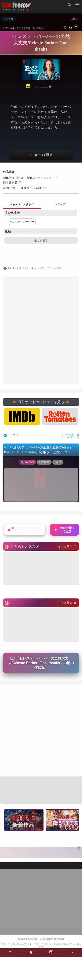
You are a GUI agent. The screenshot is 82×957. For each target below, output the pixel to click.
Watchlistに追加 (64, 529)
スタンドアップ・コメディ (47, 268)
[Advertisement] (41, 330)
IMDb (42, 938)
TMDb (34, 938)
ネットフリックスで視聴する (41, 155)
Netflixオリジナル (18, 268)
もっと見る (67, 546)
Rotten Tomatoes (55, 938)
